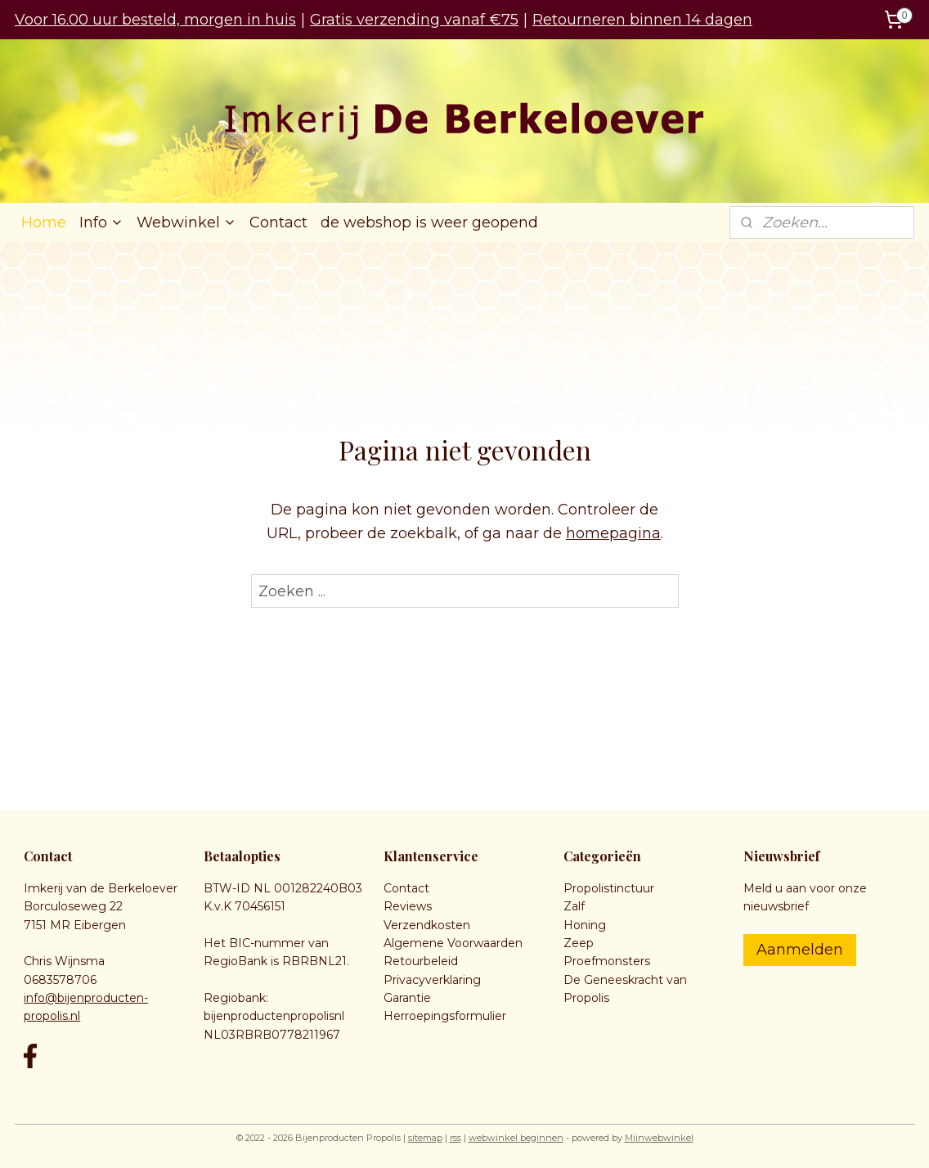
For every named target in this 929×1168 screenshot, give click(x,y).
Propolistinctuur (608, 888)
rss (455, 1137)
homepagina (613, 533)
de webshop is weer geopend (429, 222)
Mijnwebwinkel (659, 1137)
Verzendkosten (427, 925)
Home (43, 222)
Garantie (407, 998)
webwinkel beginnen (516, 1137)
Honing (584, 925)
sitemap (425, 1137)
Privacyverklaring (432, 980)
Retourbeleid (421, 961)
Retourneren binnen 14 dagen (642, 20)
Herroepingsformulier (445, 1016)
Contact (278, 222)
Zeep (578, 943)
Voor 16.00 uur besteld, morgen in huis (155, 20)
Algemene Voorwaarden (453, 943)
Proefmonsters (606, 961)
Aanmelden (799, 950)
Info (101, 222)
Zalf (574, 906)
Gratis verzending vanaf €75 (414, 20)
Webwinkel (186, 222)
